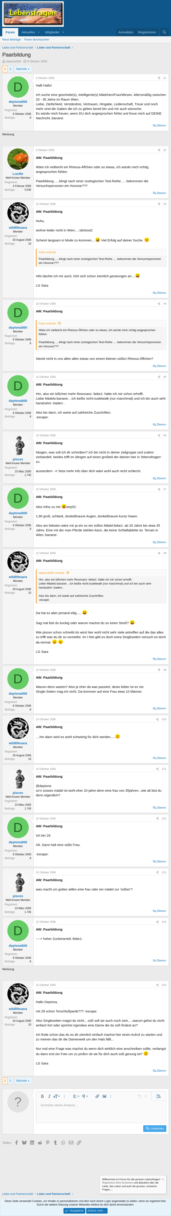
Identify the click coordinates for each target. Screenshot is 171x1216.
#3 (164, 204)
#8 (164, 553)
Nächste (21, 69)
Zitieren (161, 125)
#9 (164, 670)
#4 (164, 303)
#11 (164, 769)
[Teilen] (159, 78)
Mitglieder (52, 32)
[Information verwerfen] (162, 1180)
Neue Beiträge (11, 39)
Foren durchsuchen (36, 39)
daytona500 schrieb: (52, 573)
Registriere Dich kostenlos (117, 1182)
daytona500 (13, 61)
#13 (164, 872)
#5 (164, 376)
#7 (164, 489)
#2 (164, 150)
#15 (164, 985)
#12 (164, 818)
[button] (38, 32)
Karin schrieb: (47, 323)
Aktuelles (28, 32)
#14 (164, 921)
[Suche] (164, 32)
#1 (164, 78)
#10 (164, 719)
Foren (10, 32)
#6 (164, 435)
